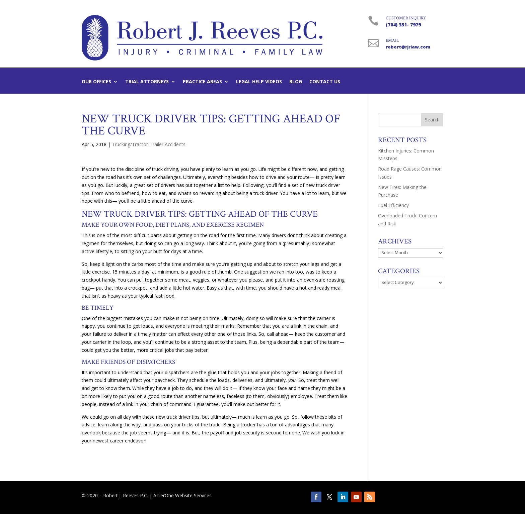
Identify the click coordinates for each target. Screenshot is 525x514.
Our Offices (96, 82)
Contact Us (324, 82)
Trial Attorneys (147, 82)
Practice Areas (202, 82)
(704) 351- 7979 (403, 24)
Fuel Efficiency (393, 205)
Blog (295, 82)
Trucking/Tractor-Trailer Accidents (148, 144)
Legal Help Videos (259, 82)
